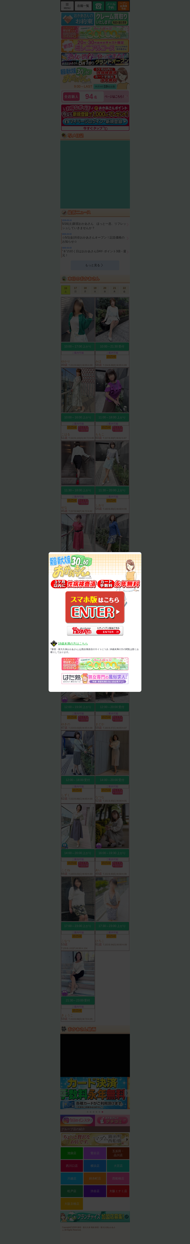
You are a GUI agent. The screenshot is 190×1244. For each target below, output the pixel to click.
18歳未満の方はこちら (73, 643)
